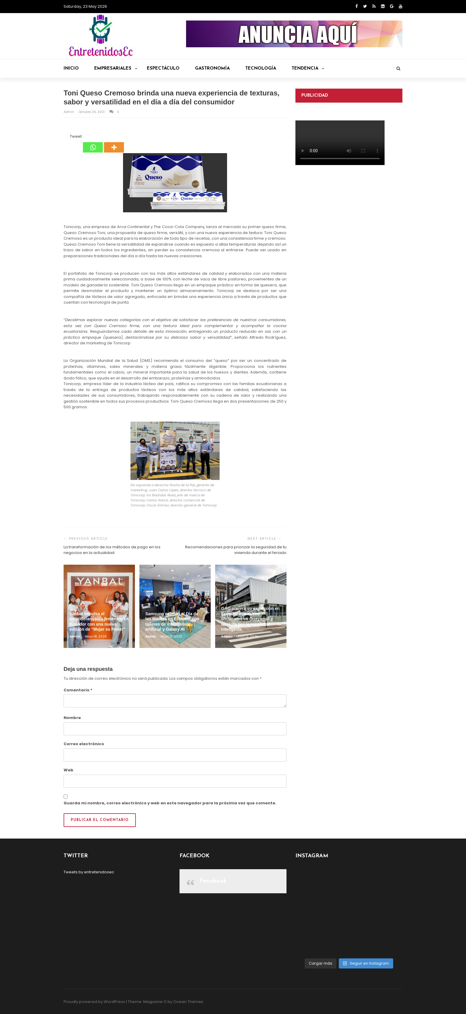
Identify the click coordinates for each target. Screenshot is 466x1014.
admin (69, 112)
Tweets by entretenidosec (89, 872)
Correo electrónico (84, 744)
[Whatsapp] (93, 143)
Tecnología (260, 68)
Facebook (213, 881)
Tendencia (308, 68)
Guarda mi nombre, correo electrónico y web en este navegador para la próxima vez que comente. (170, 803)
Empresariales (115, 68)
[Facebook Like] (66, 137)
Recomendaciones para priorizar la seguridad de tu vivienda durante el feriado (235, 550)
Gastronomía (212, 68)
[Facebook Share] (64, 137)
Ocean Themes (188, 1001)
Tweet (76, 136)
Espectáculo (163, 68)
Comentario (78, 690)
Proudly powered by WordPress (94, 1001)
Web (68, 770)
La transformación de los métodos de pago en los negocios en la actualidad (112, 550)
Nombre (72, 718)
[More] (114, 143)
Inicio (71, 68)
